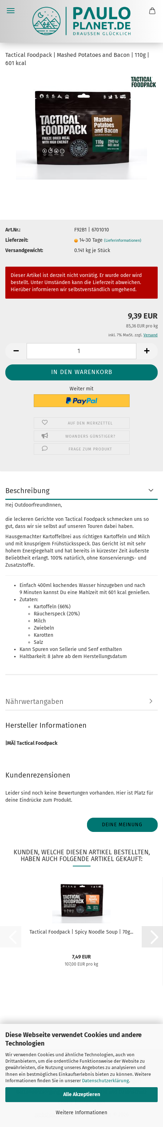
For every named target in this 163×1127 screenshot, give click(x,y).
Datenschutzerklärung (105, 1080)
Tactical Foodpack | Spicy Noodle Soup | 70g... (81, 932)
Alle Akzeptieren (81, 1094)
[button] (16, 351)
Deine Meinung (122, 825)
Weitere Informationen (81, 1113)
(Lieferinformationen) (122, 240)
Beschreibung (27, 490)
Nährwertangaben (34, 701)
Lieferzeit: (16, 240)
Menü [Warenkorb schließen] (11, 10)
